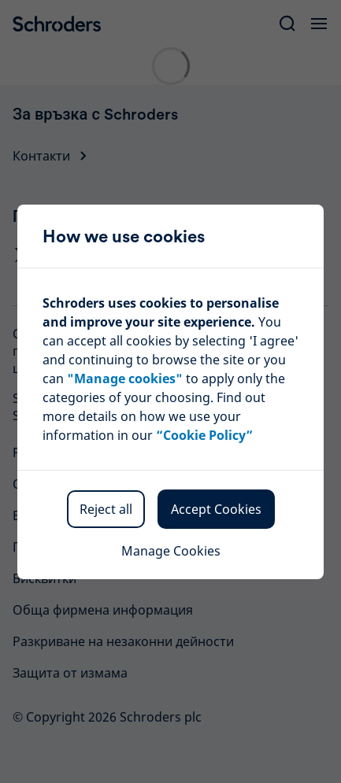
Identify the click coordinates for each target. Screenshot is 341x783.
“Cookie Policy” (204, 435)
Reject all (106, 509)
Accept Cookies (216, 509)
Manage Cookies (171, 551)
